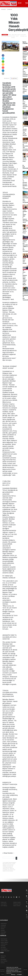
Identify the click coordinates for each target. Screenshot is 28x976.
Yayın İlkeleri (4, 904)
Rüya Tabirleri (4, 961)
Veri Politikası (4, 905)
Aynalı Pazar (4, 923)
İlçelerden (3, 927)
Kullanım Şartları (17, 902)
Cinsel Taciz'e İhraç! (25, 159)
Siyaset (2, 928)
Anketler (3, 957)
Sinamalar (3, 945)
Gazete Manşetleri (5, 950)
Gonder (16, 858)
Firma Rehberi (4, 949)
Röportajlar (3, 932)
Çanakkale (9, 9)
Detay (13, 974)
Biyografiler (3, 959)
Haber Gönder (16, 905)
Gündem (3, 930)
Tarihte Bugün (4, 944)
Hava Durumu (4, 938)
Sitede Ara (3, 956)
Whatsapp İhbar (17, 904)
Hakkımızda (3, 902)
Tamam (19, 974)
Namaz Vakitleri (4, 942)
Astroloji (2, 962)
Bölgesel (3, 933)
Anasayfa (3, 9)
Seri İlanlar (3, 947)
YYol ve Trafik (4, 940)
